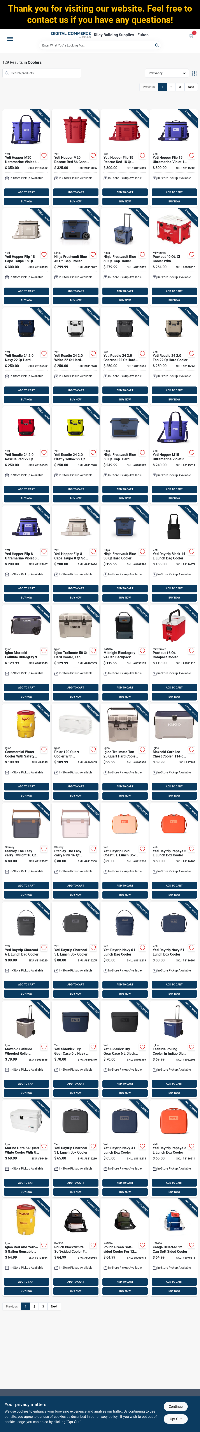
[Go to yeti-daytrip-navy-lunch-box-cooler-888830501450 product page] (125, 1148)
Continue (175, 1406)
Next (191, 87)
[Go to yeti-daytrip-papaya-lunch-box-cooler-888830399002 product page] (174, 851)
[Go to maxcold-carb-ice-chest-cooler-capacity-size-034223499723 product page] (174, 752)
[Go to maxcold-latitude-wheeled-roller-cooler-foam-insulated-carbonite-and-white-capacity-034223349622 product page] (26, 1049)
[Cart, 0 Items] (191, 36)
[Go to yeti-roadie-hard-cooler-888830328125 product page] (174, 356)
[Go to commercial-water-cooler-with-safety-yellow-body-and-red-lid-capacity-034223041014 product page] (26, 752)
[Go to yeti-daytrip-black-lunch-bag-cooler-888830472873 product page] (174, 554)
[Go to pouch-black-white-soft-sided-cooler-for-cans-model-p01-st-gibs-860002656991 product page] (75, 1247)
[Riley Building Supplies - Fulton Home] (71, 35)
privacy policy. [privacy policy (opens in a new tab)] (107, 1417)
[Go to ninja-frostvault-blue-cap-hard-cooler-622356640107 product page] (125, 455)
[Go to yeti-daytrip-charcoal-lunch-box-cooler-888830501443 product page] (75, 1148)
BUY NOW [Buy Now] (26, 201)
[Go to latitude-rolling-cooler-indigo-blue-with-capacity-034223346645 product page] (174, 1049)
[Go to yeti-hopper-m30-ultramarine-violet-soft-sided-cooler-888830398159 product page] (26, 158)
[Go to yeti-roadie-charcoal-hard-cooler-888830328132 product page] (125, 356)
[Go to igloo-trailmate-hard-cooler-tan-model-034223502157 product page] (75, 653)
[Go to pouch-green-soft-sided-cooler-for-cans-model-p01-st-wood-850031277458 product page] (125, 1247)
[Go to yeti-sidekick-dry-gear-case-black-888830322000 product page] (125, 1049)
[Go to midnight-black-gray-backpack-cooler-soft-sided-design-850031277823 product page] (125, 653)
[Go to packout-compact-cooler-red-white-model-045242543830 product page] (174, 653)
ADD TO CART (26, 192)
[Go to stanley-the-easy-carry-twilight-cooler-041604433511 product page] (26, 851)
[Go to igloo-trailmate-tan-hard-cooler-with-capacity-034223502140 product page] (125, 752)
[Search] (157, 45)
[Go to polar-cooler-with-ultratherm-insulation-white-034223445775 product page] (75, 752)
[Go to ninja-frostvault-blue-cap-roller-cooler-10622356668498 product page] (125, 257)
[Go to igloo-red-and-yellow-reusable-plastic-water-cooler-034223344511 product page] (26, 1247)
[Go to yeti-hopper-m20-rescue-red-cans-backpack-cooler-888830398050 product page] (75, 158)
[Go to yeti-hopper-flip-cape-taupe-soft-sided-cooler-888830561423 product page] (75, 554)
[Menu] (10, 39)
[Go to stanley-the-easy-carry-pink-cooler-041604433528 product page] (75, 851)
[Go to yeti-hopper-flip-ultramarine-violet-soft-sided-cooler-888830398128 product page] (174, 158)
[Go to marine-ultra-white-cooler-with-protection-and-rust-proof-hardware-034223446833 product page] (26, 1148)
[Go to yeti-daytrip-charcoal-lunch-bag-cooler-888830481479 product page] (26, 950)
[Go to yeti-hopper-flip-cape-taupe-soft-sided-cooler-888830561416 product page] (26, 257)
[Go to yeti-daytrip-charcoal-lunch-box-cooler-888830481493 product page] (75, 950)
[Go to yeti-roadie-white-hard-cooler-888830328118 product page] (75, 356)
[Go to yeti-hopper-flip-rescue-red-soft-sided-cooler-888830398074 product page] (125, 158)
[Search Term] (100, 45)
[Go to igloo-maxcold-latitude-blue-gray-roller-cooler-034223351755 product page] (26, 653)
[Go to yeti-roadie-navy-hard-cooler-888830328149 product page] (26, 356)
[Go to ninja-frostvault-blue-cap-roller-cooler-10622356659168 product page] (75, 257)
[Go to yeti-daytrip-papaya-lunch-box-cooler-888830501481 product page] (174, 1148)
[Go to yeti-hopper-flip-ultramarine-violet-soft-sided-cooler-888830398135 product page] (26, 554)
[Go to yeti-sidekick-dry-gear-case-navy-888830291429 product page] (75, 1049)
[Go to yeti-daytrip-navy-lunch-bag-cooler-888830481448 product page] (125, 950)
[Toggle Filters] (194, 73)
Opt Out (176, 1419)
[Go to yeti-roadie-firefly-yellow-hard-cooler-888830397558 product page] (75, 455)
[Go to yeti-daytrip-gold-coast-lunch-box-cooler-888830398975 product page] (125, 851)
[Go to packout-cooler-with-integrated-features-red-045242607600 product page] (174, 257)
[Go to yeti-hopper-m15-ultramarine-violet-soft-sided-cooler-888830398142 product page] (174, 455)
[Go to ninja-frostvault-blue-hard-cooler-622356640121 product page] (125, 554)
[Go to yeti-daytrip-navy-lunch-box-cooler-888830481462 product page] (174, 950)
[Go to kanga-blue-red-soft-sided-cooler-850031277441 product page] (174, 1247)
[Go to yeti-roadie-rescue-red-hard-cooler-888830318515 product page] (26, 455)
